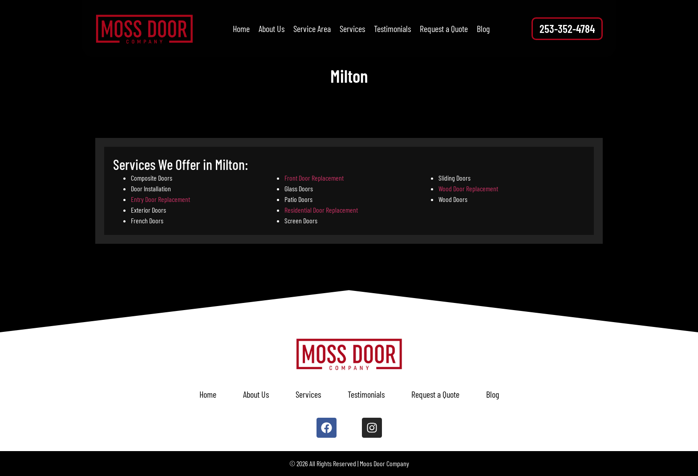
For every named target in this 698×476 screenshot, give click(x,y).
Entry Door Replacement (160, 199)
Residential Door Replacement (321, 210)
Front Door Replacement (314, 177)
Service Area (312, 28)
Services (352, 28)
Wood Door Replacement (468, 188)
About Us (271, 28)
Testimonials (392, 28)
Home (241, 28)
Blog (483, 28)
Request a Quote (444, 28)
